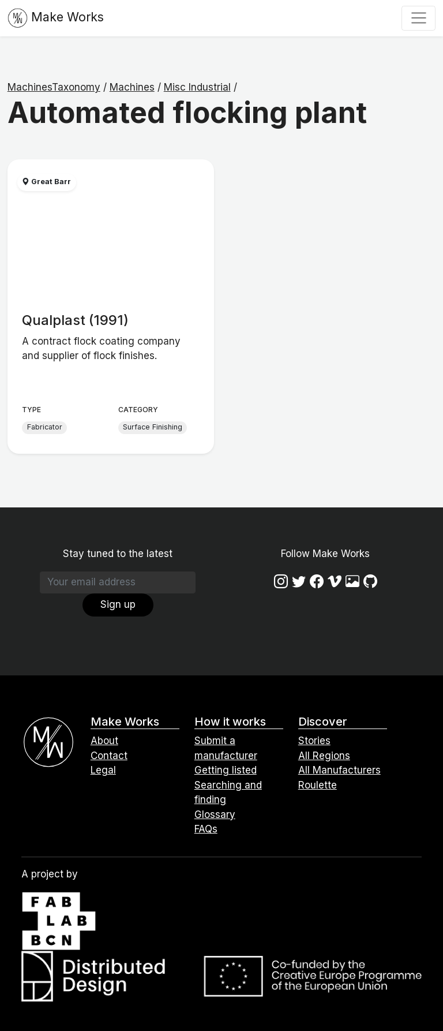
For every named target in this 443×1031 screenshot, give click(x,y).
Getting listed (225, 770)
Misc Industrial (197, 87)
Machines (132, 87)
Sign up (118, 604)
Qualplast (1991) (75, 320)
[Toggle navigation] (418, 18)
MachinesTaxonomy (53, 87)
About (104, 740)
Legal (103, 770)
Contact (109, 755)
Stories (314, 740)
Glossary (214, 814)
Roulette (317, 785)
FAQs (205, 829)
